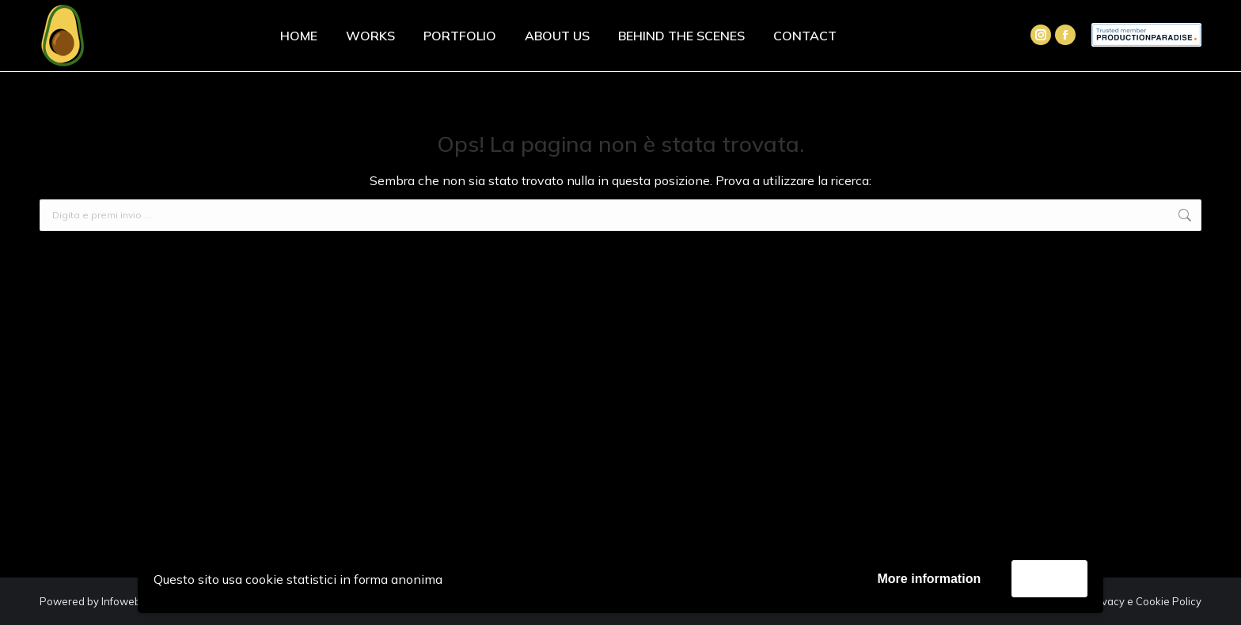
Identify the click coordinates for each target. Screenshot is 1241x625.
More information (929, 578)
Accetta (1049, 578)
